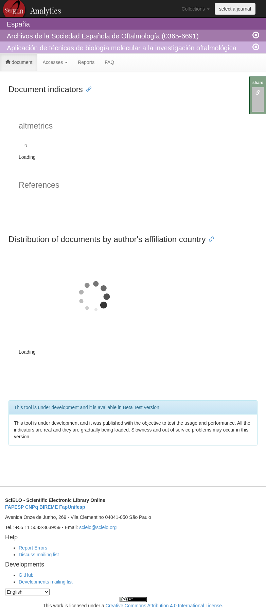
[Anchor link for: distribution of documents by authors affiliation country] (210, 238)
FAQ (109, 62)
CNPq (31, 507)
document (18, 62)
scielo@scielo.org (98, 527)
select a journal (235, 9)
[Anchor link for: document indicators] (87, 88)
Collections (195, 9)
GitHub (26, 575)
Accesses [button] (55, 62)
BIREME (48, 507)
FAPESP (14, 507)
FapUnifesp (72, 507)
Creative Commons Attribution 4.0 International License (164, 605)
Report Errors (33, 548)
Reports (86, 62)
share (257, 82)
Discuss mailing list (39, 554)
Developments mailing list (46, 582)
